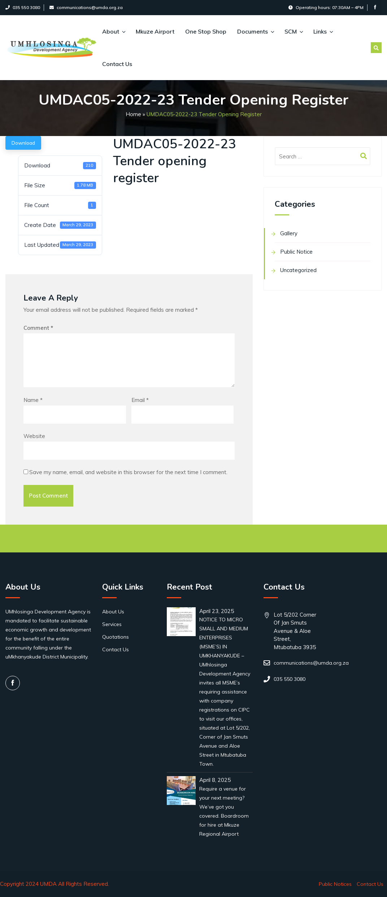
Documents (255, 31)
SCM (293, 31)
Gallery (288, 233)
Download (23, 143)
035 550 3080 (22, 7)
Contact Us (117, 63)
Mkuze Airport (155, 31)
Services (112, 624)
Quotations (115, 637)
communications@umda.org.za (86, 7)
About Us (113, 611)
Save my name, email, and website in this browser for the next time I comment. (128, 472)
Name (33, 400)
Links (322, 31)
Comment (38, 327)
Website (34, 436)
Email (140, 400)
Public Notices (335, 884)
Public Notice (296, 251)
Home (133, 114)
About (113, 31)
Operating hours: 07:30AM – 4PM (326, 7)
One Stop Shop (205, 31)
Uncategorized (298, 270)
